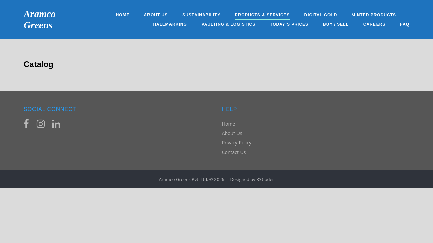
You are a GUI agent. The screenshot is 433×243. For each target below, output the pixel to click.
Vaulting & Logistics (229, 24)
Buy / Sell (336, 24)
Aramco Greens (40, 19)
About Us (156, 14)
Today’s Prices (289, 24)
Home (123, 14)
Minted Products (373, 14)
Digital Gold (320, 14)
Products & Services (262, 14)
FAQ (404, 24)
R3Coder (265, 179)
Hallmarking (170, 24)
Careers (374, 24)
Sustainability (201, 14)
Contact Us (234, 152)
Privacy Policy (236, 142)
